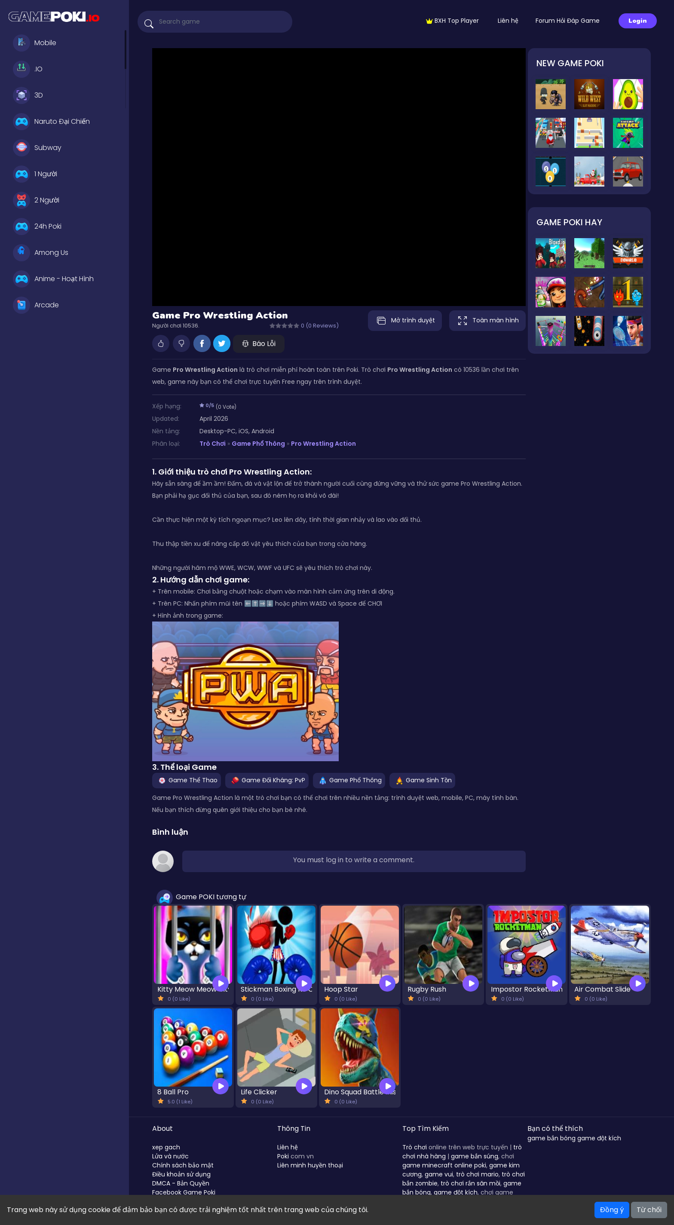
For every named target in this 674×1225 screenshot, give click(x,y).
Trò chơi (414, 1147)
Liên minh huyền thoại (310, 1165)
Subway (37, 147)
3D (28, 95)
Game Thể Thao (187, 780)
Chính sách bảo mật (183, 1165)
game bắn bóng (551, 1138)
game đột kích (456, 1192)
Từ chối (649, 1210)
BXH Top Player (452, 20)
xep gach (166, 1147)
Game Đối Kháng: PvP (267, 780)
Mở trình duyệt (404, 321)
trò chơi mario (477, 1174)
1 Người (35, 174)
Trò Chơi (212, 443)
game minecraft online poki (444, 1165)
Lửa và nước (170, 1156)
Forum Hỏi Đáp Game (568, 20)
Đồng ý (612, 1210)
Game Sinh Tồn (422, 780)
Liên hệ (508, 20)
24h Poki (37, 226)
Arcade (36, 305)
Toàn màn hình (487, 321)
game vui (439, 1174)
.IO (28, 69)
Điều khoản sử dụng (181, 1174)
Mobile (34, 43)
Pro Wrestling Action (323, 443)
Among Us (40, 252)
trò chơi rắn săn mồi (470, 1183)
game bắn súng (474, 1156)
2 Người (36, 200)
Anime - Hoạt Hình (53, 279)
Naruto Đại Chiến (51, 121)
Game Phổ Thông (258, 443)
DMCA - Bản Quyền (180, 1183)
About (162, 1128)
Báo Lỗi (259, 344)
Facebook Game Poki (183, 1192)
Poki (283, 1156)
